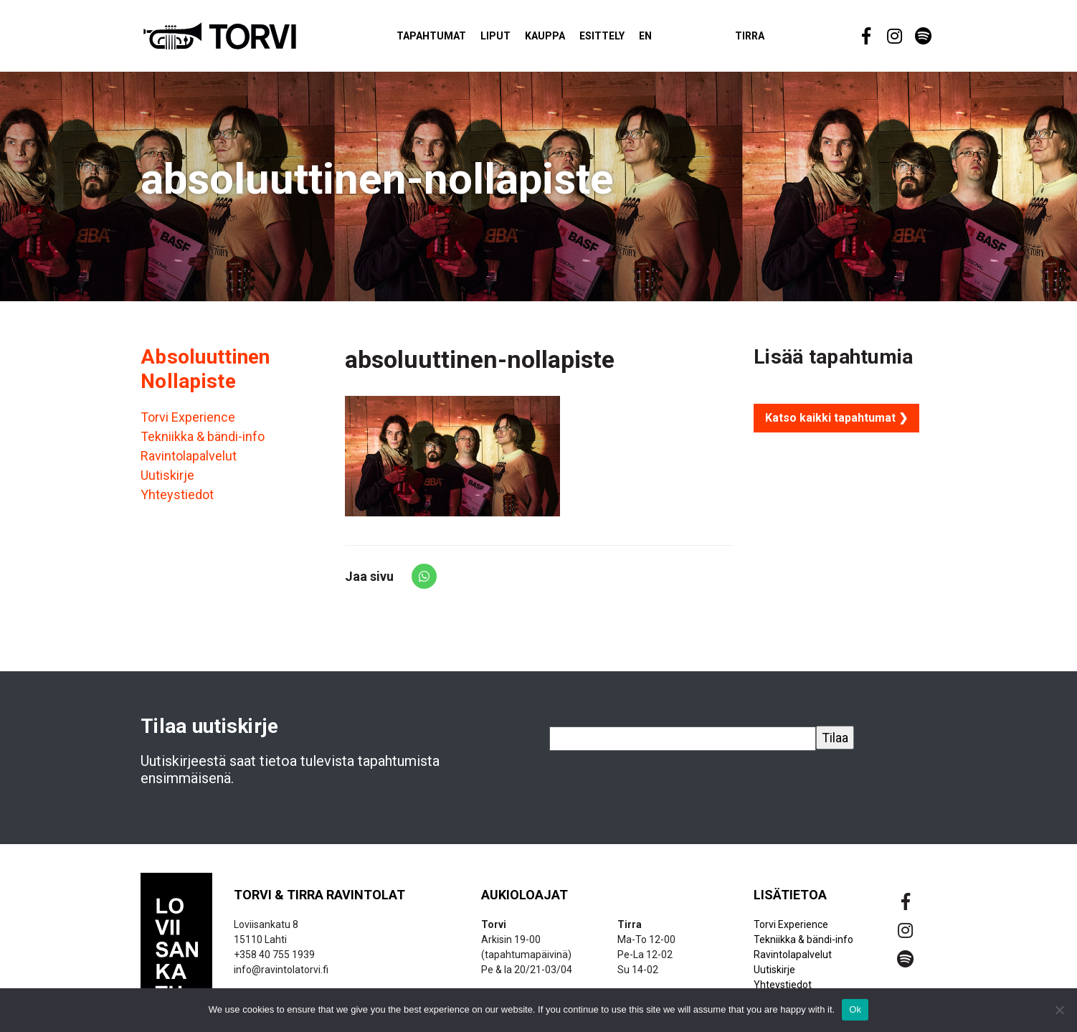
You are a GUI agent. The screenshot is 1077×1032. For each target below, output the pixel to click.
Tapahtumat (453, 38)
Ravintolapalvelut (189, 462)
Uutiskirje (167, 482)
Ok (855, 1009)
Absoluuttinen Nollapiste (205, 375)
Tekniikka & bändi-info (203, 443)
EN (666, 38)
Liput (517, 38)
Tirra (771, 38)
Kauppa (566, 38)
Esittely (623, 38)
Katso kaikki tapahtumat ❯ (836, 424)
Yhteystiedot (177, 501)
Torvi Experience (188, 424)
